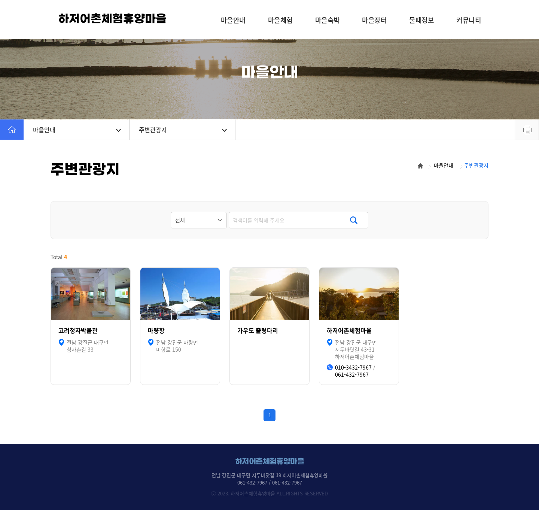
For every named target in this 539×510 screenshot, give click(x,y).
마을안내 (77, 129)
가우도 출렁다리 (257, 330)
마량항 (156, 330)
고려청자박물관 (78, 330)
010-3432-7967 (353, 367)
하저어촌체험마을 (349, 330)
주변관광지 (183, 129)
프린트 (527, 129)
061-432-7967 (352, 374)
